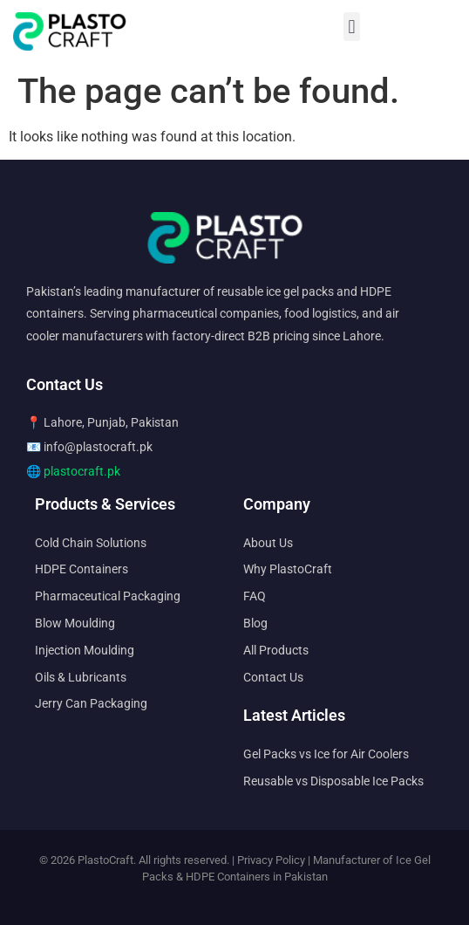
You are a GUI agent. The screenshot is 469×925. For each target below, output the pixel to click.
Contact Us (273, 677)
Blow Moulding (75, 623)
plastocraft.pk (82, 471)
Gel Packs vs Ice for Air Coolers (326, 754)
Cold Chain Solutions (90, 543)
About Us (268, 543)
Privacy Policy (271, 860)
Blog (255, 623)
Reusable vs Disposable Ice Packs (333, 781)
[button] (351, 26)
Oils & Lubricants (80, 677)
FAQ (254, 596)
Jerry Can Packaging (91, 703)
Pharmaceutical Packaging (107, 596)
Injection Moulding (84, 650)
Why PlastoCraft (287, 569)
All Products (276, 650)
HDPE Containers (81, 569)
